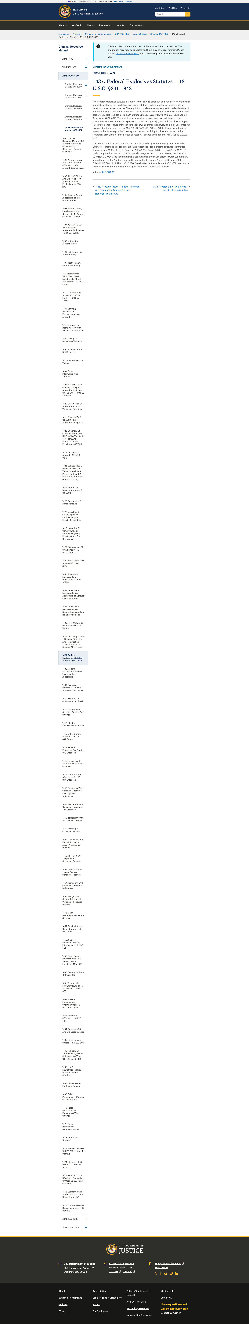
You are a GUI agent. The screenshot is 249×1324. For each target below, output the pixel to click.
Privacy (96, 1304)
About (62, 1291)
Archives (63, 1304)
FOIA (61, 1311)
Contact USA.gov (171, 1313)
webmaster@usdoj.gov (127, 53)
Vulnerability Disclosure (139, 1315)
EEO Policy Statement (138, 1308)
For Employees (100, 1311)
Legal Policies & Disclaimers (107, 1297)
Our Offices (160, 8)
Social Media (161, 1267)
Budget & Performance (70, 1297)
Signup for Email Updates (170, 1263)
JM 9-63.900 (107, 172)
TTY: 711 (115, 1271)
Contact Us (185, 8)
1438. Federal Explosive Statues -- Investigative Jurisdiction (170, 188)
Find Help (173, 8)
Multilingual (167, 1291)
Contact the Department (121, 1263)
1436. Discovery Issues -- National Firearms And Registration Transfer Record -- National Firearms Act (117, 190)
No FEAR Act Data (136, 1301)
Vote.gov (167, 1297)
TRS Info (129, 1271)
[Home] (81, 16)
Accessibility (99, 1291)
